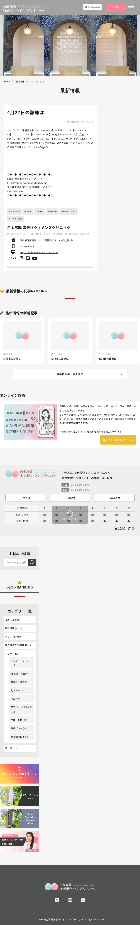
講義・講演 (11, 620)
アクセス (25, 498)
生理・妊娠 (16, 720)
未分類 (8, 748)
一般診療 (70, 498)
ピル (13, 698)
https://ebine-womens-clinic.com (39, 252)
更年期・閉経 (18, 673)
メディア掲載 (12, 637)
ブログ (8, 653)
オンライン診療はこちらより (118, 439)
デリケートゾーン (20, 660)
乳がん (14, 690)
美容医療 (114, 498)
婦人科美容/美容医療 (16, 645)
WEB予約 (114, 7)
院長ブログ (16, 728)
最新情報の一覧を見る (70, 374)
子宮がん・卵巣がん (21, 707)
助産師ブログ (18, 737)
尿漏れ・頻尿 (18, 682)
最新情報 (9, 628)
